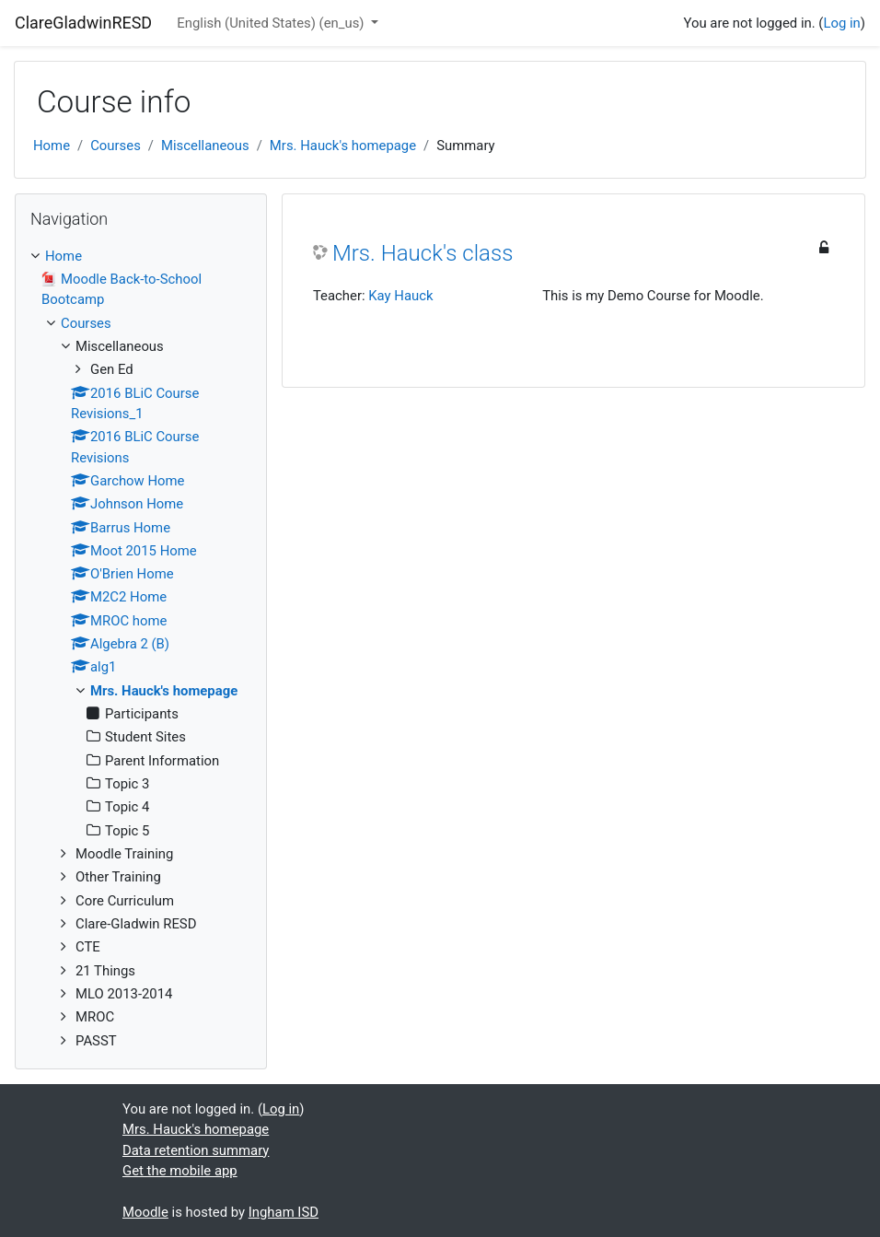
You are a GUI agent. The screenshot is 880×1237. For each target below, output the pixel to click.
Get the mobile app (179, 1170)
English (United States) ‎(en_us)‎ (272, 23)
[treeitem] (140, 256)
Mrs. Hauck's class (422, 253)
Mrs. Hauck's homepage (343, 145)
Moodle (145, 1212)
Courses (115, 145)
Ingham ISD (283, 1212)
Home (51, 145)
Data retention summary (195, 1150)
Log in (841, 23)
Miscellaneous (205, 145)
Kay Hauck (400, 295)
